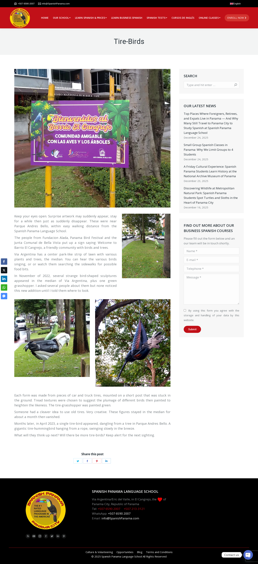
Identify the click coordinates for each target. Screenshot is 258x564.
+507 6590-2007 (24, 3)
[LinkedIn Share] (4, 279)
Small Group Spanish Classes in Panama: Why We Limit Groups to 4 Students (208, 149)
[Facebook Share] (4, 261)
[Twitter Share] (4, 270)
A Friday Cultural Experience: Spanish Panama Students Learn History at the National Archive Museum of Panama (210, 171)
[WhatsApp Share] (4, 287)
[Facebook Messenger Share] (4, 296)
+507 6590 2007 (109, 509)
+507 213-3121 (134, 509)
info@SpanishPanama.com (54, 3)
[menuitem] (45, 17)
